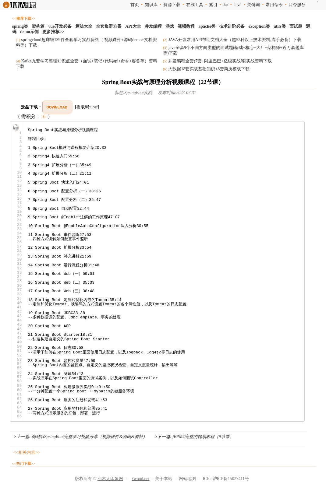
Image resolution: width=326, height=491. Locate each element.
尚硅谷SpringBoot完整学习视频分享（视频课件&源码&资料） (89, 436)
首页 (134, 4)
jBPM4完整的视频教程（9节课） (203, 436)
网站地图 (187, 478)
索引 (213, 4)
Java (238, 4)
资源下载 (171, 4)
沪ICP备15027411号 (231, 478)
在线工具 (194, 4)
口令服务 (297, 4)
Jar (225, 4)
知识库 (151, 4)
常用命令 (274, 4)
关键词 (253, 4)
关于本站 (163, 478)
